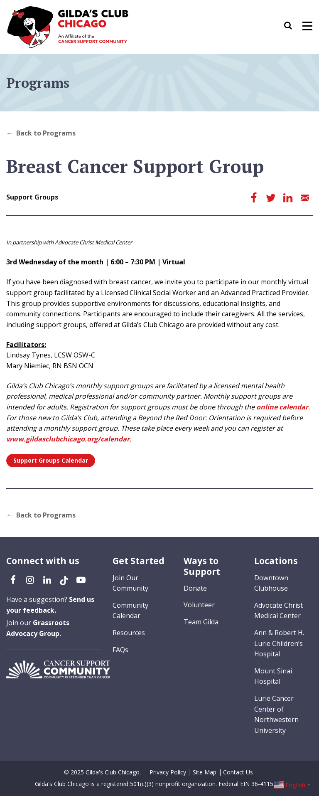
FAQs (120, 649)
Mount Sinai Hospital (273, 676)
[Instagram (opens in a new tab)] (29, 579)
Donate (195, 588)
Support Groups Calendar (50, 460)
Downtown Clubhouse (271, 583)
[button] (292, 27)
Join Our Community (130, 583)
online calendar (282, 407)
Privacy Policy (168, 772)
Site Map (204, 772)
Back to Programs (46, 133)
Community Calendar (130, 611)
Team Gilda (201, 621)
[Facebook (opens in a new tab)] (12, 579)
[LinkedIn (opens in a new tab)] (47, 579)
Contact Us (238, 772)
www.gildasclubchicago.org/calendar (68, 439)
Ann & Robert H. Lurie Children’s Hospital (279, 643)
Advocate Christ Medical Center (278, 611)
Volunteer (199, 604)
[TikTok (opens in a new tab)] (64, 579)
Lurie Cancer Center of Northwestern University (276, 714)
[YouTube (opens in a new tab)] (81, 579)
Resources (129, 632)
